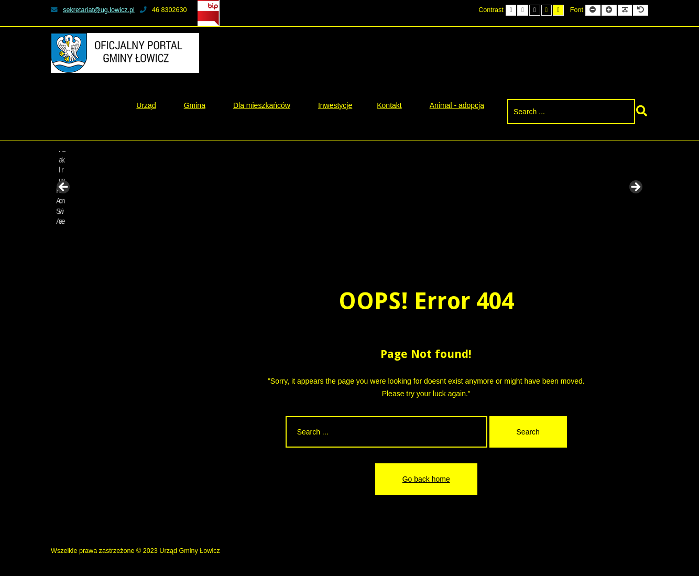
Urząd (146, 105)
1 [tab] (307, 240)
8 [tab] (392, 240)
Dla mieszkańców (261, 105)
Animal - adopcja (457, 105)
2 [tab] (319, 240)
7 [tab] (380, 240)
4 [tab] (343, 240)
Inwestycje (335, 105)
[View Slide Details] (90, 190)
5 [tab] (355, 240)
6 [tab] (367, 240)
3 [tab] (331, 240)
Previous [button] (64, 187)
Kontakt (389, 105)
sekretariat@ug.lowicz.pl (93, 10)
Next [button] (635, 187)
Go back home (426, 479)
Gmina (194, 105)
